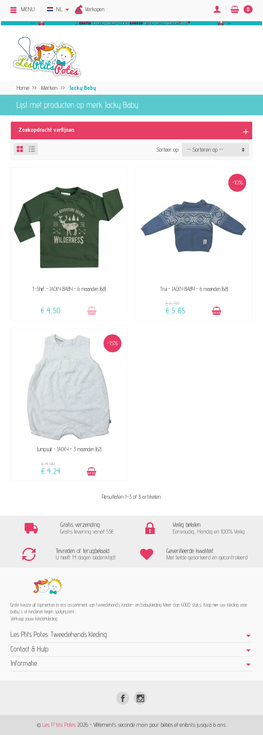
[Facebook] (122, 698)
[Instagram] (140, 698)
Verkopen (95, 9)
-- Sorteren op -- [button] (204, 149)
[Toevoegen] (92, 311)
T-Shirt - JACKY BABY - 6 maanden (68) (69, 289)
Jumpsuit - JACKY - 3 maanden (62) (69, 449)
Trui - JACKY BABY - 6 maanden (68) (194, 289)
